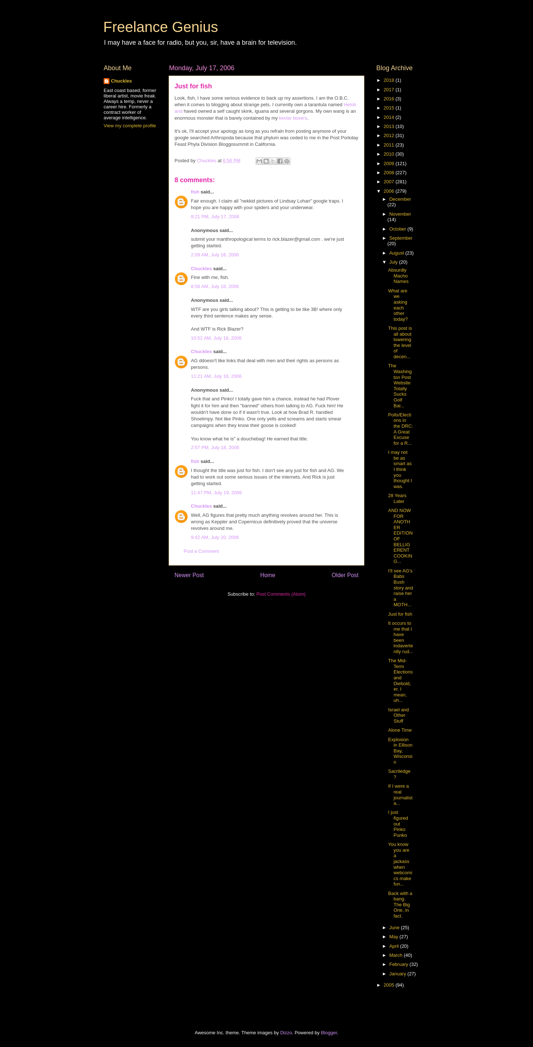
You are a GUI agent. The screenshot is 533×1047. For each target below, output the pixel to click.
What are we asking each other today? (398, 305)
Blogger (329, 1032)
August (397, 253)
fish (195, 192)
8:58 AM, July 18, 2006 (215, 286)
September (401, 238)
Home (268, 575)
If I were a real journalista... (400, 794)
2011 (390, 145)
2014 (390, 117)
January (398, 973)
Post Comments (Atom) (280, 594)
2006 (390, 191)
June (395, 927)
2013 (390, 126)
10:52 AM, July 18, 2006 (216, 338)
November (400, 214)
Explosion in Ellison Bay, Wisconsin (400, 751)
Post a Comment (201, 551)
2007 (390, 181)
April (394, 946)
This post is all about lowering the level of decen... (400, 342)
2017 (390, 89)
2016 (390, 98)
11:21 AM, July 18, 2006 (216, 376)
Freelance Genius (160, 27)
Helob (350, 104)
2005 (390, 985)
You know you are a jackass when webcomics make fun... (400, 864)
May (394, 936)
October (398, 229)
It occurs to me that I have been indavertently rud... (400, 637)
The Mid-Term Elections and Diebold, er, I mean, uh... (400, 680)
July (394, 262)
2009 (390, 163)
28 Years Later (397, 498)
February (399, 964)
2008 (390, 172)
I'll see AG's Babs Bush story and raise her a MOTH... (400, 588)
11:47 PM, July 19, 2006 (216, 492)
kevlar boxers (293, 118)
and (179, 111)
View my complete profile (130, 125)
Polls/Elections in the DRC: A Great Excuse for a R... (400, 429)
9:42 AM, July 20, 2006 (215, 537)
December (400, 199)
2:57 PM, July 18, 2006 (215, 447)
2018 (390, 80)
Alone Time (400, 730)
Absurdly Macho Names (398, 275)
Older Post (345, 575)
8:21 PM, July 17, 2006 (215, 216)
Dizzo (286, 1032)
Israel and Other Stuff (398, 715)
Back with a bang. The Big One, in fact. (400, 905)
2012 (390, 135)
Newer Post (189, 575)
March (396, 955)
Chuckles (201, 268)
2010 (390, 154)
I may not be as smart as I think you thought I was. (400, 469)
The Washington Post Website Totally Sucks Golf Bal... (400, 385)
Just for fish (400, 614)
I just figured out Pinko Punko (398, 824)
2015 (390, 108)
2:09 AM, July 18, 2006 (215, 254)
